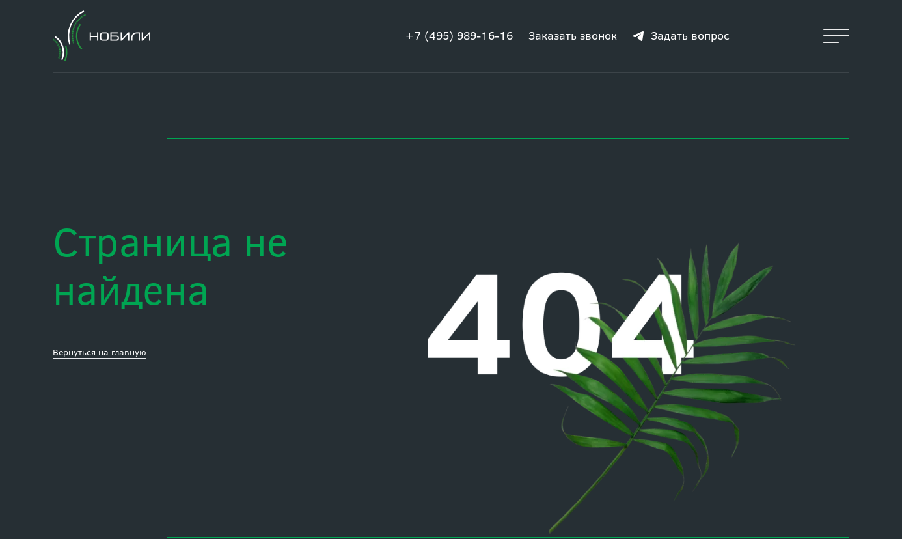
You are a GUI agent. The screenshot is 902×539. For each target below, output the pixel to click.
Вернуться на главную (99, 352)
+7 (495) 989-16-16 (459, 35)
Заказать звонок (572, 35)
